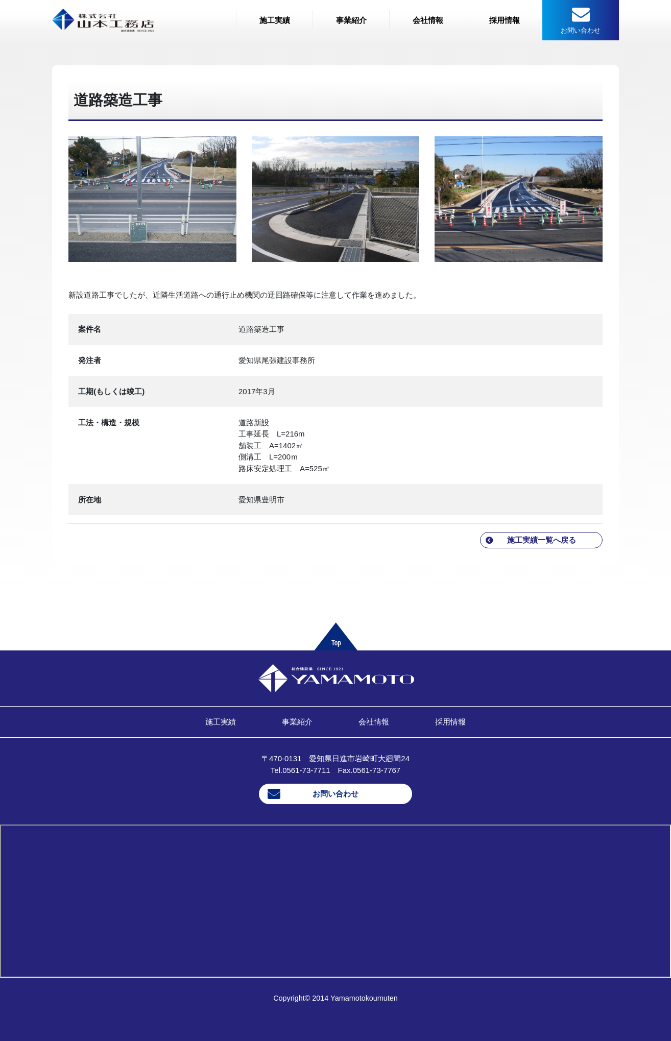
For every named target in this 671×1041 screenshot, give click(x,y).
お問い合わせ (335, 793)
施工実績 (274, 20)
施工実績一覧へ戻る (541, 540)
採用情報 (504, 20)
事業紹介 (351, 20)
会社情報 (428, 20)
